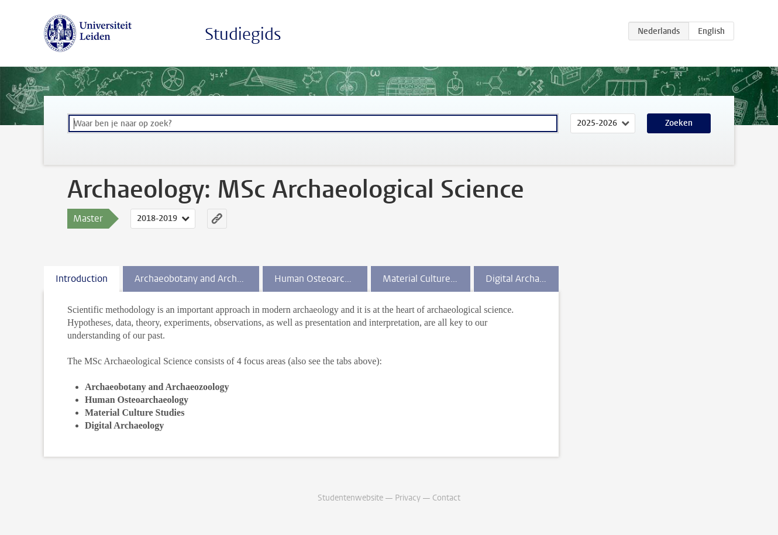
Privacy (408, 497)
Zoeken (679, 123)
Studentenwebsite (350, 497)
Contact (446, 497)
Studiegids (243, 34)
